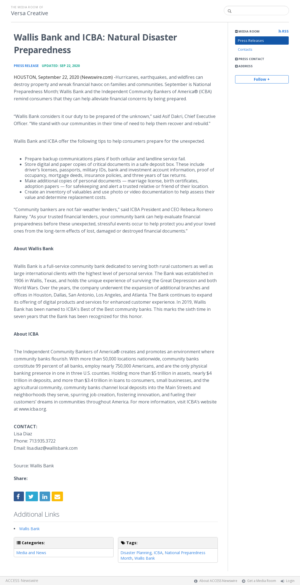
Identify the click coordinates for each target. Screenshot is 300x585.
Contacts (245, 49)
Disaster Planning (136, 552)
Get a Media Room (261, 580)
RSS (284, 31)
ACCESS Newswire (21, 580)
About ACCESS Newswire (218, 580)
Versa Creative (29, 13)
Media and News (31, 552)
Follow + (262, 79)
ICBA (158, 552)
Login (290, 580)
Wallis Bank (29, 528)
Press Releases (251, 40)
